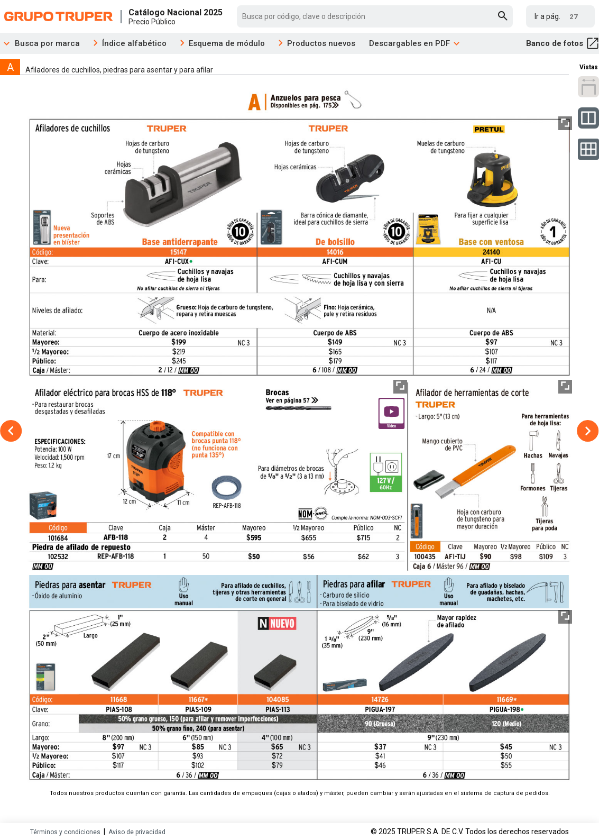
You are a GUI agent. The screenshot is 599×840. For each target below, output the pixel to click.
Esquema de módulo (227, 43)
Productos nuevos (321, 43)
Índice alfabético (134, 43)
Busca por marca (40, 43)
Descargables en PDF (414, 43)
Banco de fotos (562, 43)
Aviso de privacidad (136, 832)
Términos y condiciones (65, 832)
